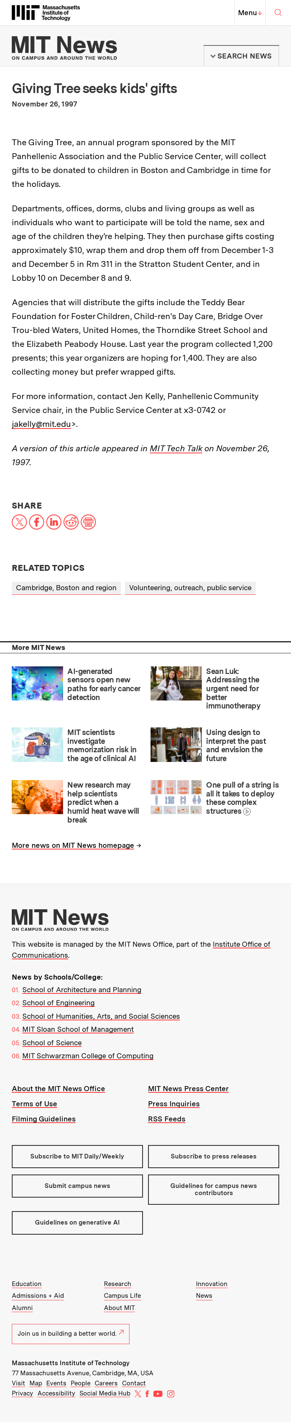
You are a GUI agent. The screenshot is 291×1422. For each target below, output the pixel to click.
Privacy (22, 1393)
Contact (134, 1383)
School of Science (52, 1043)
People (80, 1383)
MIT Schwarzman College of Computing (87, 1056)
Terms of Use (34, 1104)
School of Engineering (58, 1003)
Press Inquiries (174, 1104)
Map (35, 1383)
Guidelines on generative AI (77, 1222)
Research (117, 1284)
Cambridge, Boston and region (66, 587)
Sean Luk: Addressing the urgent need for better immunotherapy (233, 689)
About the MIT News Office (58, 1088)
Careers (106, 1383)
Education (27, 1284)
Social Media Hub (104, 1393)
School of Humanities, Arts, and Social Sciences (101, 1016)
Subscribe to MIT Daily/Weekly (77, 1156)
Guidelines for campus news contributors (213, 1189)
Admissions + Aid (38, 1296)
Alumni (22, 1308)
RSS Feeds (166, 1119)
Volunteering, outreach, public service (190, 587)
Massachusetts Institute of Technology (71, 1363)
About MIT (119, 1308)
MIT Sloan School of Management (78, 1029)
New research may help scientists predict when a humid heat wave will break (103, 802)
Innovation (212, 1284)
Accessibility (56, 1393)
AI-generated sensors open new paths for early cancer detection (103, 684)
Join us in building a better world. (71, 1333)
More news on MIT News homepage (73, 845)
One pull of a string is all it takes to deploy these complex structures (242, 797)
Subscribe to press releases (214, 1156)
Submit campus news (77, 1186)
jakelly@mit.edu (41, 424)
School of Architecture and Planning (81, 989)
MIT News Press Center (188, 1088)
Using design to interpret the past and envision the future (236, 745)
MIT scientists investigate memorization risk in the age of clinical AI (101, 745)
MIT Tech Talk (176, 448)
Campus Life (122, 1296)
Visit (18, 1383)
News (204, 1296)
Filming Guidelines (44, 1119)
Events (56, 1383)
